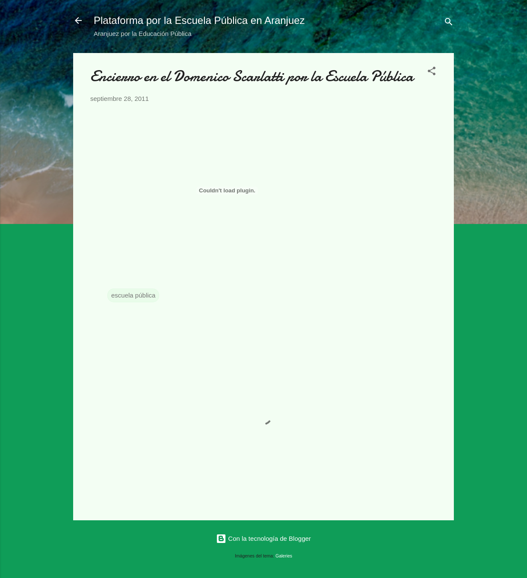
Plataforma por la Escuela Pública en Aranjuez (199, 20)
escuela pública (133, 295)
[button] (431, 72)
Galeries (283, 555)
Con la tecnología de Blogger (263, 538)
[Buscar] (449, 23)
